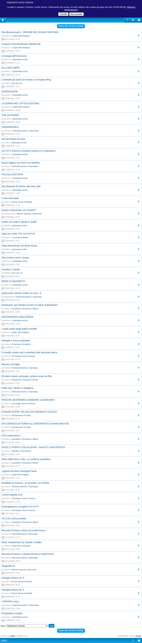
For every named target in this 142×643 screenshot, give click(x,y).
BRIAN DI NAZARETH (13, 281)
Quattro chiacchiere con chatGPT (19, 210)
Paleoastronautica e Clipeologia (26, 131)
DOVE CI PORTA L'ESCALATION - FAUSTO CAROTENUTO (33, 447)
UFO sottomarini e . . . (13, 435)
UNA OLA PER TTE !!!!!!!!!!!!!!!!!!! (18, 233)
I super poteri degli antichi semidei (19, 328)
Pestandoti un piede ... (13, 613)
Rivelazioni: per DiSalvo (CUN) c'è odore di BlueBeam (30, 305)
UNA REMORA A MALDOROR (17, 317)
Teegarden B (8, 566)
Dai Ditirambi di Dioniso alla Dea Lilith (21, 186)
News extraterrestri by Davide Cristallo (21, 542)
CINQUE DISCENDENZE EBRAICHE (21, 44)
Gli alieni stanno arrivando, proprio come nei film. (27, 376)
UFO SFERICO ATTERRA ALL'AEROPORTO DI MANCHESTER (35, 423)
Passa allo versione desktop (70, 26)
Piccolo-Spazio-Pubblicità (21, 202)
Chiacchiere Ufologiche (21, 344)
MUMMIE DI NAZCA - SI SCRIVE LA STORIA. (26, 483)
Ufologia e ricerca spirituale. (16, 340)
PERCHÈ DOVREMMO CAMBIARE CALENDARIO (28, 400)
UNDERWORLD (10, 127)
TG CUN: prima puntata (14, 518)
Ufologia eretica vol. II (13, 577)
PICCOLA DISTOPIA (12, 174)
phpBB (12, 636)
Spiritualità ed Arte (20, 59)
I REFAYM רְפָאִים (10, 601)
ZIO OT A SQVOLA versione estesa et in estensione (29, 150)
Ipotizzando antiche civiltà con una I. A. (22, 293)
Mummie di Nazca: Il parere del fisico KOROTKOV (28, 554)
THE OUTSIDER (10, 115)
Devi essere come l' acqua (15, 257)
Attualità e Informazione (21, 451)
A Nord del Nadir (10, 198)
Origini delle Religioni (21, 36)
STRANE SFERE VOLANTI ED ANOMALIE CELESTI (29, 411)
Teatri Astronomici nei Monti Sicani (19, 245)
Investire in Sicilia (11, 269)
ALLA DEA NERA (11, 67)
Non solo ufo (17, 83)
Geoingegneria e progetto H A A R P (20, 506)
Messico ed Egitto (11, 364)
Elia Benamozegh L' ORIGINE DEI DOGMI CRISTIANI (30, 32)
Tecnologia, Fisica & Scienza (23, 356)
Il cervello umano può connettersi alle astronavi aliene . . (31, 352)
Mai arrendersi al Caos (13, 139)
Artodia (138, 636)
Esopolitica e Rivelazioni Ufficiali (25, 309)
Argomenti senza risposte (20, 2)
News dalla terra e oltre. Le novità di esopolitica (26, 459)
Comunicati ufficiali (20, 237)
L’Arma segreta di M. (12, 494)
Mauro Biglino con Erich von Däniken (21, 162)
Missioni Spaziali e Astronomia (29, 214)
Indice (4, 640)
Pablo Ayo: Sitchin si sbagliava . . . (19, 388)
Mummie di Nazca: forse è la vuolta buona (23, 530)
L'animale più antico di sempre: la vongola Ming (26, 79)
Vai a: (3, 626)
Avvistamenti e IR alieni (21, 415)
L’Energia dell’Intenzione (14, 56)
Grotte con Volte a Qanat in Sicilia (19, 222)
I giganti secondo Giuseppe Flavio (19, 471)
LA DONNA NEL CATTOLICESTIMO (20, 103)
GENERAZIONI (10, 91)
